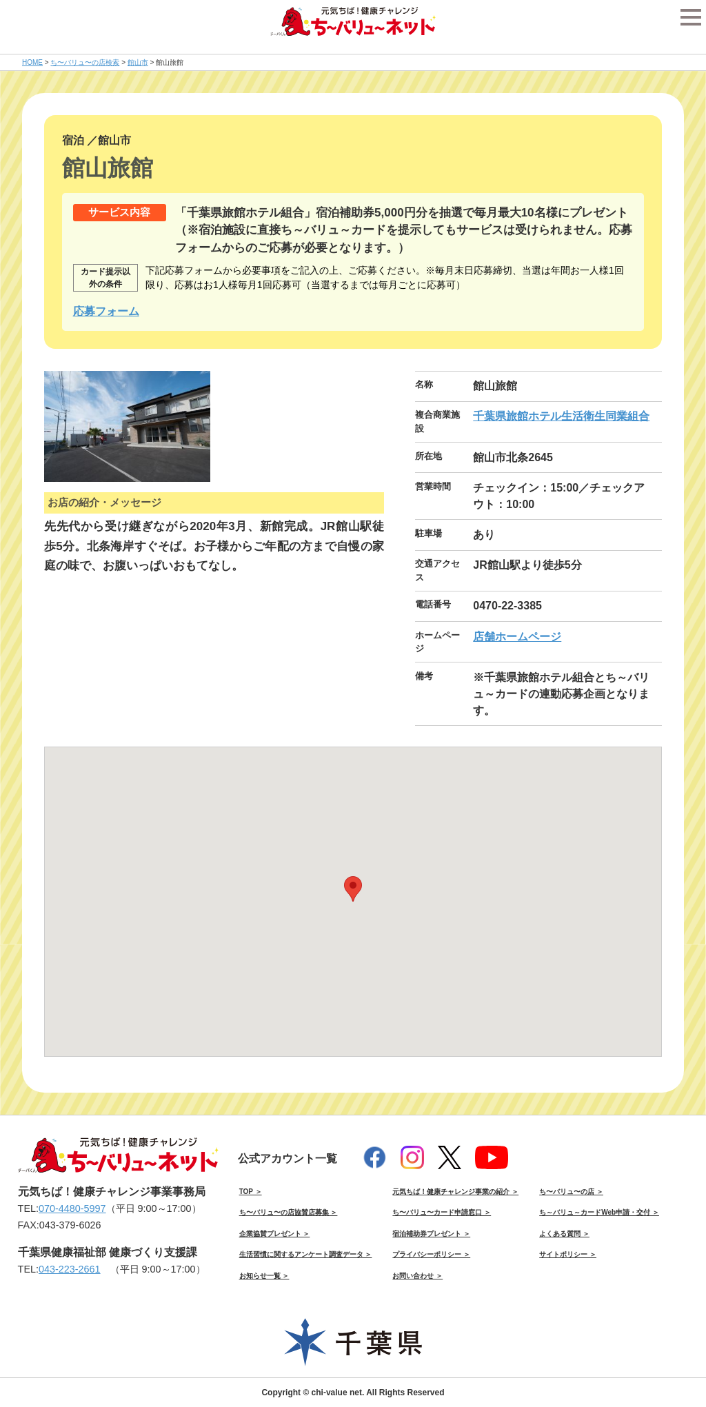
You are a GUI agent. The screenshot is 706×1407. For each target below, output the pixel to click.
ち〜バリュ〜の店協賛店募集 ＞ (288, 1212)
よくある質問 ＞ (564, 1233)
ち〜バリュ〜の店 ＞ (571, 1191)
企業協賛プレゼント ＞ (274, 1233)
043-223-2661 (70, 1269)
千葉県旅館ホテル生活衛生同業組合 (561, 416)
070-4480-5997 (72, 1208)
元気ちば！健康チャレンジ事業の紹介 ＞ (455, 1191)
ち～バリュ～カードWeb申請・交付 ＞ (599, 1212)
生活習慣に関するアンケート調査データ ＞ (305, 1254)
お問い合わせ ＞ (417, 1275)
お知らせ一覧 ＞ (264, 1275)
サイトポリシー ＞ (567, 1254)
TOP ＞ (250, 1191)
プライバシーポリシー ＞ (431, 1254)
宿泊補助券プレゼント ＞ (431, 1233)
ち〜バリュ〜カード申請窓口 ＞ (441, 1212)
